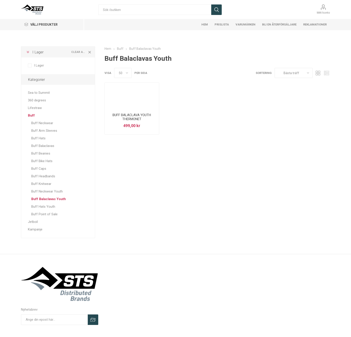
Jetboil (33, 222)
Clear (89, 52)
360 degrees (37, 100)
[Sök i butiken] (154, 9)
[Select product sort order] (294, 73)
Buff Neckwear (42, 123)
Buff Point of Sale (44, 214)
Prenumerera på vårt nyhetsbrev (93, 319)
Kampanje (35, 229)
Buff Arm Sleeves (44, 131)
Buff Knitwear (41, 184)
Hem (107, 48)
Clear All (78, 52)
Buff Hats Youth (43, 207)
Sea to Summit (39, 93)
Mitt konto (323, 12)
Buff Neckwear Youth (47, 191)
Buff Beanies (40, 153)
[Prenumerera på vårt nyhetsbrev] (54, 319)
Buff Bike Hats (41, 161)
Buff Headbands (43, 176)
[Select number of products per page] (123, 73)
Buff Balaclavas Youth (48, 199)
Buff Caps (38, 169)
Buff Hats (38, 138)
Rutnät (318, 73)
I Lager (38, 52)
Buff (31, 115)
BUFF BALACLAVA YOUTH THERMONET (132, 117)
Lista (326, 73)
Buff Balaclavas (42, 146)
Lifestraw (35, 108)
